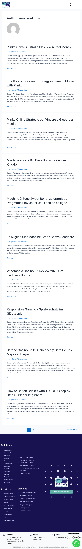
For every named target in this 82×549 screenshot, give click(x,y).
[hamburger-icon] (70, 4)
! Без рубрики (12, 52)
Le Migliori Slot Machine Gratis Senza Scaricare (40, 237)
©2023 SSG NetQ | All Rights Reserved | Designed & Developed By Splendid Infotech (41, 547)
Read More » (11, 68)
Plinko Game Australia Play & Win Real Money (39, 47)
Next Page (72, 429)
